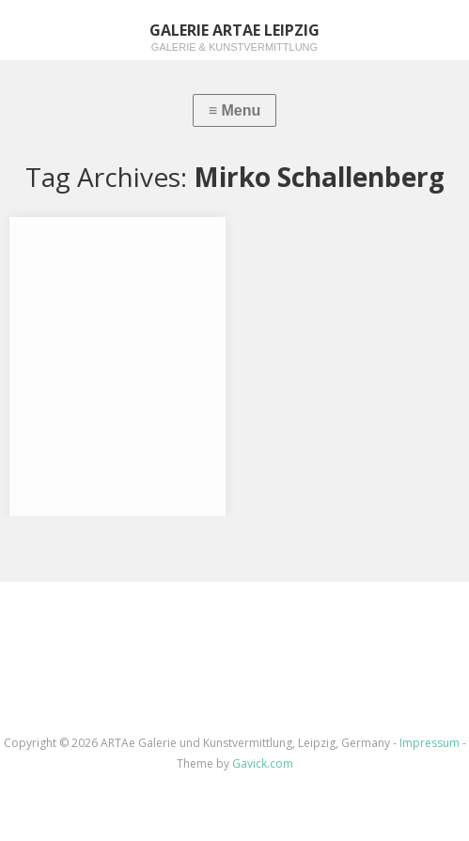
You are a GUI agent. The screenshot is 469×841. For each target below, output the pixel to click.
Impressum (429, 743)
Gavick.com (262, 763)
